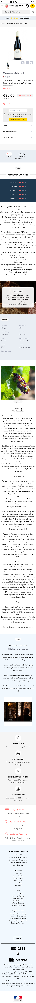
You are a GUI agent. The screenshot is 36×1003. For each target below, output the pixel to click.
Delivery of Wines (18, 894)
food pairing (21, 154)
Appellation (22, 156)
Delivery (18, 125)
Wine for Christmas (18, 903)
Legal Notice (18, 880)
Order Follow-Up (18, 876)
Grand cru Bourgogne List (18, 916)
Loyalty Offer (18, 873)
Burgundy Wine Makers (18, 923)
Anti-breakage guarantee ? (18, 131)
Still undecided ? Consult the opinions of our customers (18, 839)
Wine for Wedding (18, 898)
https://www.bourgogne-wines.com (21, 627)
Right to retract (18, 878)
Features (9, 156)
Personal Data (18, 885)
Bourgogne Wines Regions (18, 918)
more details (7, 88)
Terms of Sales (18, 883)
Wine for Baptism (18, 901)
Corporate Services (18, 896)
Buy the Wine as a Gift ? (18, 137)
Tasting (9, 154)
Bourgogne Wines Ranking (18, 914)
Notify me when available (18, 119)
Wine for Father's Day (18, 905)
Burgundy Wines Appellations (18, 921)
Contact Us (18, 938)
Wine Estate (18, 158)
